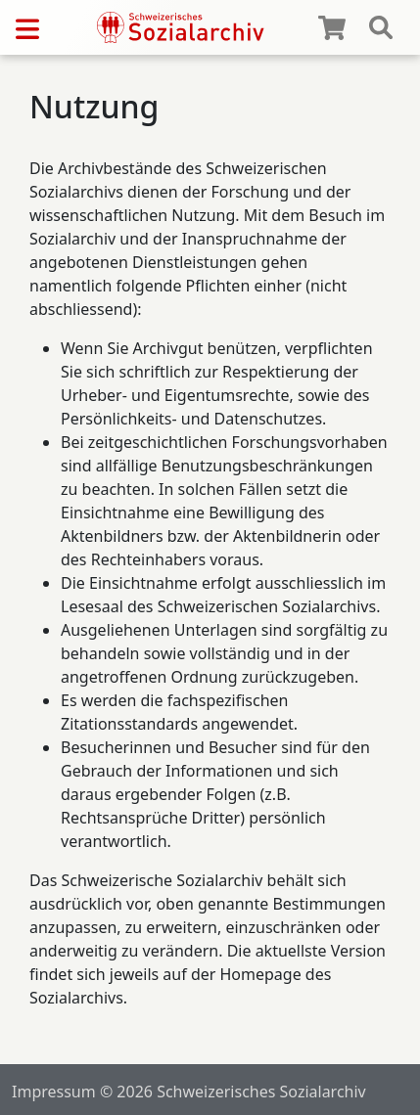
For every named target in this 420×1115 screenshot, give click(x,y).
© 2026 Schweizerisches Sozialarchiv (233, 1091)
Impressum (54, 1091)
